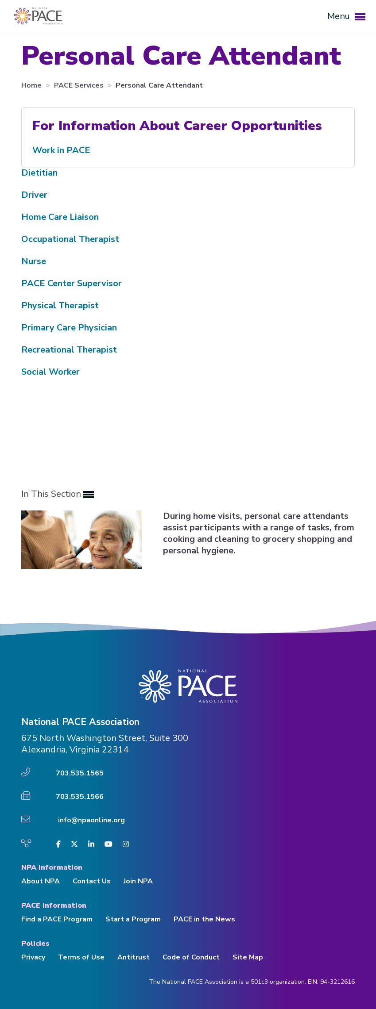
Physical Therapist (60, 305)
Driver (34, 195)
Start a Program (133, 919)
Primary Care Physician (69, 328)
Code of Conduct (191, 957)
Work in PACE (61, 150)
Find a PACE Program (57, 919)
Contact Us (92, 881)
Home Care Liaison (60, 217)
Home (32, 85)
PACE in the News (204, 919)
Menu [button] (346, 16)
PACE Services (79, 85)
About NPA (40, 881)
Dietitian (39, 173)
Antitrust (133, 957)
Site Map (248, 957)
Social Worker (50, 372)
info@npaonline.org (91, 820)
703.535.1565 (80, 773)
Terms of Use (81, 957)
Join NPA (138, 881)
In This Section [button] (57, 494)
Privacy (33, 957)
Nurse (33, 261)
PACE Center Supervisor (71, 283)
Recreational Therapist (69, 350)
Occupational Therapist (70, 239)
